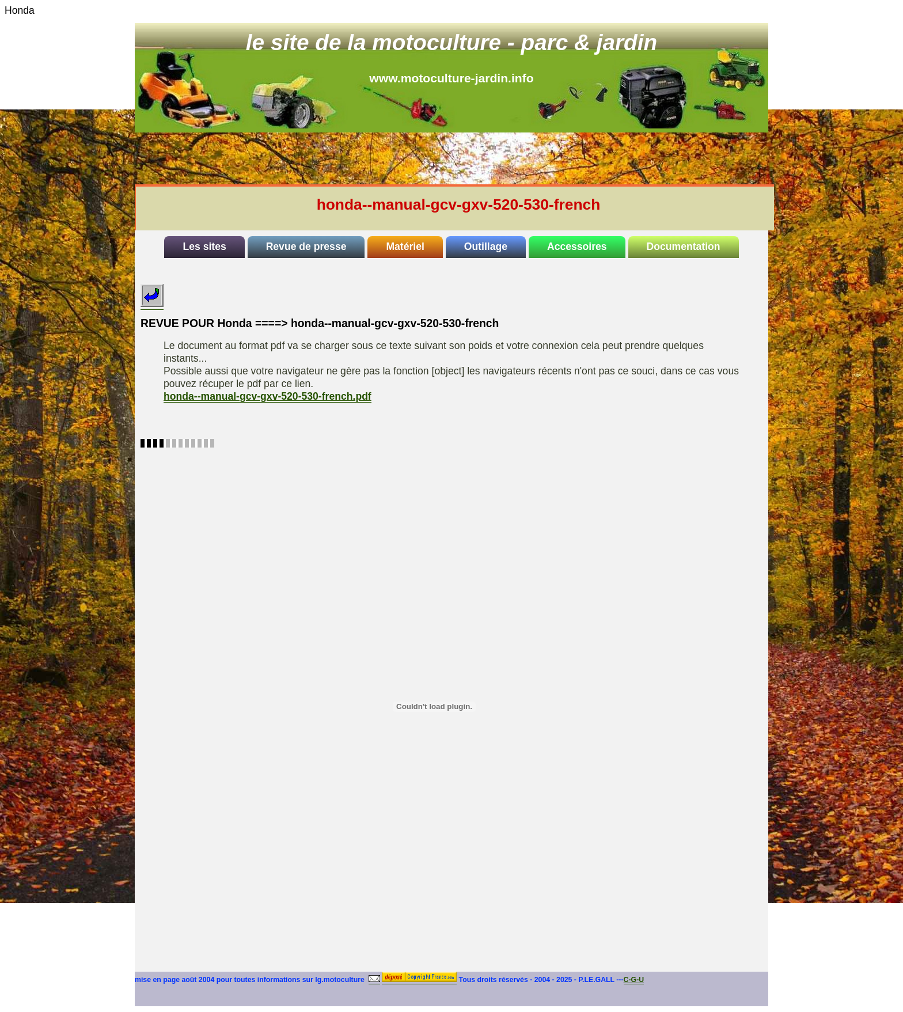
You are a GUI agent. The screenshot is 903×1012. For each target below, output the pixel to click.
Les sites (204, 246)
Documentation (683, 246)
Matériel (405, 246)
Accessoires (577, 246)
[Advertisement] (466, 158)
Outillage (485, 246)
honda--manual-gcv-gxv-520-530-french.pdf (267, 396)
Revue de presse (306, 246)
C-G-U (634, 980)
